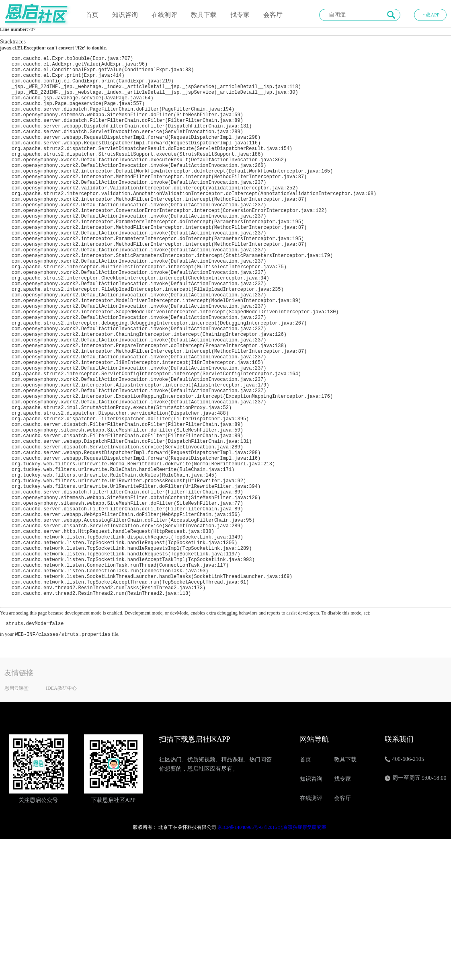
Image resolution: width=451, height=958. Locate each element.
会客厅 (273, 14)
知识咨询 (125, 14)
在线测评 (164, 14)
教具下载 (204, 14)
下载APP (430, 15)
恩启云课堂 (16, 807)
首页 (92, 14)
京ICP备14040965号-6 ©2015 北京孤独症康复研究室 (272, 946)
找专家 (240, 14)
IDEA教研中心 (61, 807)
